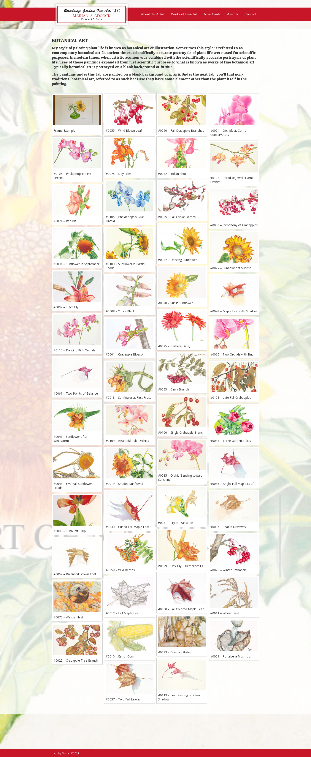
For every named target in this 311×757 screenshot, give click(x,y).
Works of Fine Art (184, 14)
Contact (250, 14)
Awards (232, 14)
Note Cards (212, 14)
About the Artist (152, 14)
